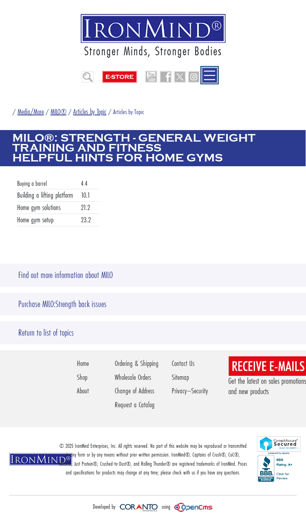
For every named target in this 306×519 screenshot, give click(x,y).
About (83, 390)
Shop (82, 377)
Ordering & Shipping (137, 363)
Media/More (31, 111)
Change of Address (134, 390)
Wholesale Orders (133, 377)
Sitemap (180, 377)
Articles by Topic (89, 111)
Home (83, 363)
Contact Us (183, 363)
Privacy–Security (190, 390)
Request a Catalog (135, 404)
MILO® (59, 111)
